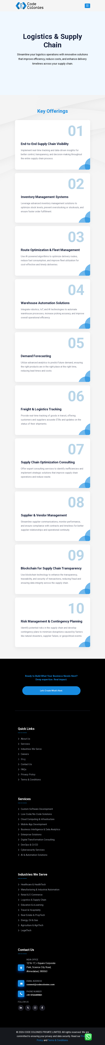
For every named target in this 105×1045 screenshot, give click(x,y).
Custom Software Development (37, 809)
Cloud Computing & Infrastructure (37, 819)
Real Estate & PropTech (33, 915)
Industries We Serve (31, 749)
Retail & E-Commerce (32, 894)
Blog (23, 759)
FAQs (23, 769)
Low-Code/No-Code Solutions (36, 814)
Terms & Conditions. (58, 1040)
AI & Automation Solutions (34, 855)
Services (25, 744)
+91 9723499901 (34, 995)
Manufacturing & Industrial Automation (40, 889)
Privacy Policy (28, 774)
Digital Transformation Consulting (38, 839)
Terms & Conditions (31, 779)
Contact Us (26, 764)
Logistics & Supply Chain (33, 899)
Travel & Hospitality (31, 910)
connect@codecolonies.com (41, 984)
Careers (25, 754)
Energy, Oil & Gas (29, 920)
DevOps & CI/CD (29, 844)
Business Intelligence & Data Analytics (40, 829)
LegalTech (26, 930)
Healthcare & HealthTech (33, 884)
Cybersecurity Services (33, 849)
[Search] (87, 5)
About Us (25, 738)
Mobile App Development (34, 824)
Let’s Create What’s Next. (51, 690)
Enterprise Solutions (31, 834)
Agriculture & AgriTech (32, 925)
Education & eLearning (32, 905)
